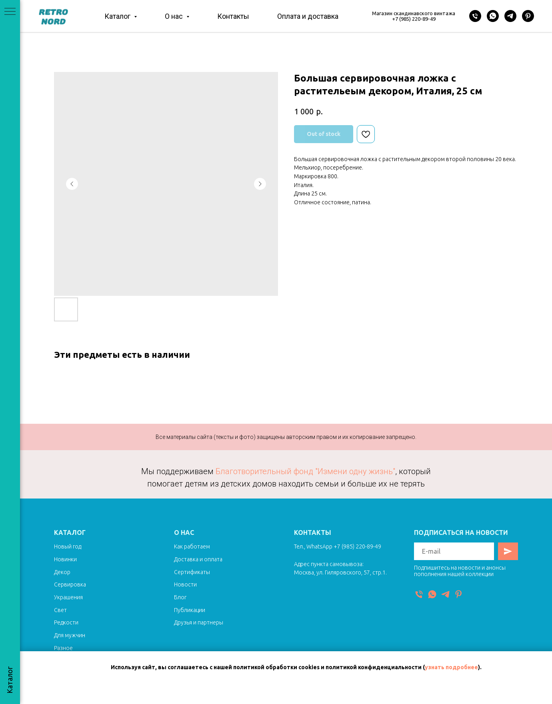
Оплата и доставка (307, 16)
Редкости (66, 622)
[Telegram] (510, 16)
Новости (185, 584)
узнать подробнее (451, 667)
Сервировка (70, 584)
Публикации (189, 610)
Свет (60, 610)
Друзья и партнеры (198, 622)
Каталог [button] (118, 16)
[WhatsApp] (493, 16)
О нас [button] (174, 16)
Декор (62, 572)
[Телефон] (475, 16)
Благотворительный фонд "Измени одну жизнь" (305, 471)
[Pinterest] (528, 16)
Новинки (65, 559)
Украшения (68, 597)
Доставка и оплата (198, 559)
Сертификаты (192, 572)
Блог (180, 597)
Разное (63, 648)
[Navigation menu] (10, 12)
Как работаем (192, 546)
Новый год (67, 546)
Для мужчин (69, 635)
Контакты (233, 16)
